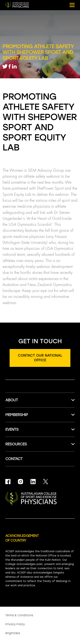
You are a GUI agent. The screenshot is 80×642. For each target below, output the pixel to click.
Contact (14, 458)
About (11, 400)
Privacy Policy (15, 624)
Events (12, 429)
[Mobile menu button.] (72, 5)
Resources (16, 444)
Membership (16, 414)
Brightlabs (12, 633)
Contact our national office (40, 357)
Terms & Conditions (19, 615)
